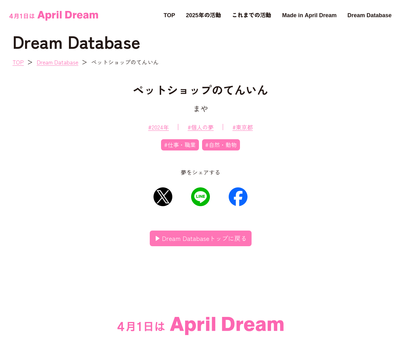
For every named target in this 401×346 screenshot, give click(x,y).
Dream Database (369, 15)
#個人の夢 (201, 127)
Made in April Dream (309, 15)
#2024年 (158, 127)
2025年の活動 (203, 15)
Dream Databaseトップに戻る (204, 238)
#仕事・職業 (180, 144)
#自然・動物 (221, 144)
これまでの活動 (251, 15)
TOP (169, 15)
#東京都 (242, 127)
